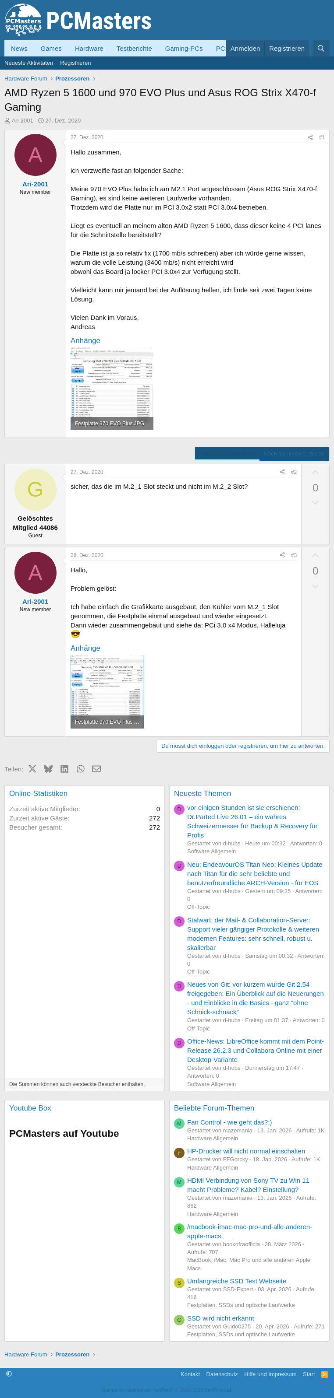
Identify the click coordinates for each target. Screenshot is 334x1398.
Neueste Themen (202, 793)
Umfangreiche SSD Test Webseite (236, 1281)
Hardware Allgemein (212, 1138)
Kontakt (190, 1374)
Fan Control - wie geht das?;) (229, 1122)
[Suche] (321, 48)
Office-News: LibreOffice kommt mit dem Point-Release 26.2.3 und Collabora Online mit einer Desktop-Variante (255, 1050)
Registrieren (75, 63)
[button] (9, 1374)
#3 (294, 555)
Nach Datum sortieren (227, 453)
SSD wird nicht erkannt (220, 1318)
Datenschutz (222, 1374)
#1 (322, 137)
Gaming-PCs (184, 48)
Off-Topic (198, 907)
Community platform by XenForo (167, 1390)
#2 (294, 472)
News (19, 48)
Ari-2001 (22, 120)
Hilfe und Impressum (270, 1374)
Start (309, 1374)
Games (51, 48)
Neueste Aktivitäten (28, 63)
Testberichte (134, 48)
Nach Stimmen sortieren (294, 453)
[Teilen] (310, 138)
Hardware (89, 48)
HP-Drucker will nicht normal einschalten (246, 1151)
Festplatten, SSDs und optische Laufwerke (241, 1305)
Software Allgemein (211, 851)
